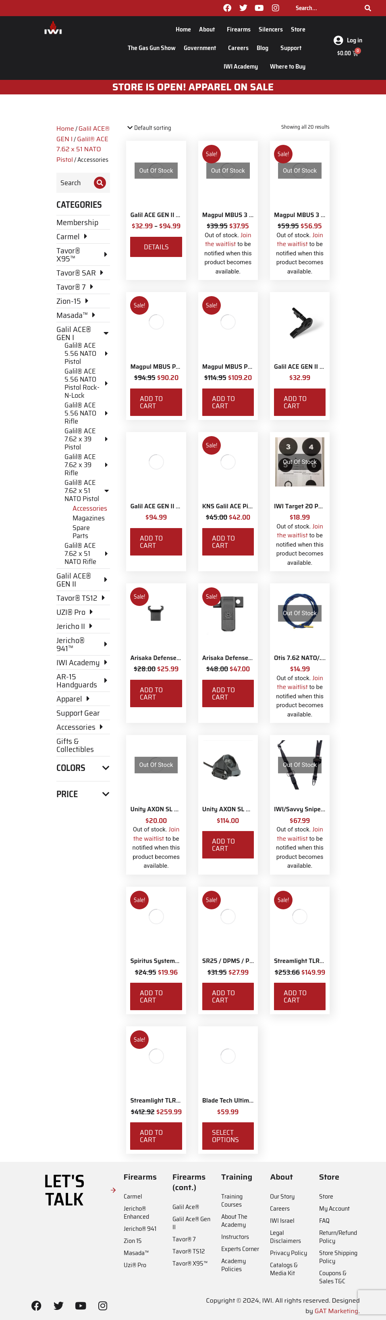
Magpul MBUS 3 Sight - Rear (314, 215)
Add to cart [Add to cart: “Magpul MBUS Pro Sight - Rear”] (223, 402)
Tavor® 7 (184, 1239)
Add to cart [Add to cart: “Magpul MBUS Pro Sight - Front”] (151, 402)
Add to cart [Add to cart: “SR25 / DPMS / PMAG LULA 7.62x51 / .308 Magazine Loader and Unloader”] (223, 996)
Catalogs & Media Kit (284, 1269)
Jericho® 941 (140, 1229)
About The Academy (234, 1220)
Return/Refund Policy (338, 1237)
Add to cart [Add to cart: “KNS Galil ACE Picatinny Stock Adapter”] (223, 542)
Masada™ (136, 1253)
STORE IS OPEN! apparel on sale (193, 87)
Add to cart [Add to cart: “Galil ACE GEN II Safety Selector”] (295, 402)
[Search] (368, 8)
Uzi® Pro (135, 1265)
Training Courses (232, 1200)
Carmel (133, 1196)
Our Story (282, 1196)
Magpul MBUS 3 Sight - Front (243, 215)
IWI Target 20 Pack (301, 506)
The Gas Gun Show (152, 48)
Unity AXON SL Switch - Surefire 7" (251, 809)
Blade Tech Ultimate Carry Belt (245, 1100)
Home (183, 29)
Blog (264, 48)
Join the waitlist (228, 239)
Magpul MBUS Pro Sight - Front (174, 367)
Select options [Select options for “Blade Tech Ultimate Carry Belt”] (225, 1136)
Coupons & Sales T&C (333, 1277)
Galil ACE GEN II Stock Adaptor (173, 506)
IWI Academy (243, 66)
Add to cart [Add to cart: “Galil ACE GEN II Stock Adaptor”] (151, 542)
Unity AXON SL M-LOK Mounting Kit (180, 809)
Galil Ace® (185, 1207)
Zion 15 (133, 1241)
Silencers (271, 29)
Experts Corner (240, 1249)
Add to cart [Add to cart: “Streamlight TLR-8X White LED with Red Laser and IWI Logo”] (151, 1136)
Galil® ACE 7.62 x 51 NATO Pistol (82, 149)
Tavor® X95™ (190, 1263)
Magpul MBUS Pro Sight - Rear (245, 367)
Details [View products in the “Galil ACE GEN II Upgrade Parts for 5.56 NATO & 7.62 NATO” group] (156, 247)
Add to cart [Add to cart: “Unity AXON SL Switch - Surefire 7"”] (223, 844)
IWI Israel (282, 1221)
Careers (238, 48)
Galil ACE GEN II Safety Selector (318, 367)
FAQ (324, 1221)
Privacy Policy (288, 1253)
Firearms (239, 29)
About (209, 29)
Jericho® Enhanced (136, 1212)
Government (202, 48)
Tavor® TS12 (188, 1251)
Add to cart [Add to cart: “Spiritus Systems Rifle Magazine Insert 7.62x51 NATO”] (151, 996)
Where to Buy (287, 66)
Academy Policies (233, 1265)
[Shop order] (160, 128)
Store (298, 29)
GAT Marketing (337, 1311)
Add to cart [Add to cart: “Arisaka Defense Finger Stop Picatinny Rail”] (151, 693)
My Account (334, 1208)
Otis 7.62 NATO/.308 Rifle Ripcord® (324, 658)
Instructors (235, 1237)
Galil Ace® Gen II (191, 1223)
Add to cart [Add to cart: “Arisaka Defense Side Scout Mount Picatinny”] (223, 693)
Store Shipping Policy (338, 1257)
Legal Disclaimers (285, 1237)
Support (292, 48)
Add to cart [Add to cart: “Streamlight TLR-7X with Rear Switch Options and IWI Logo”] (295, 996)
